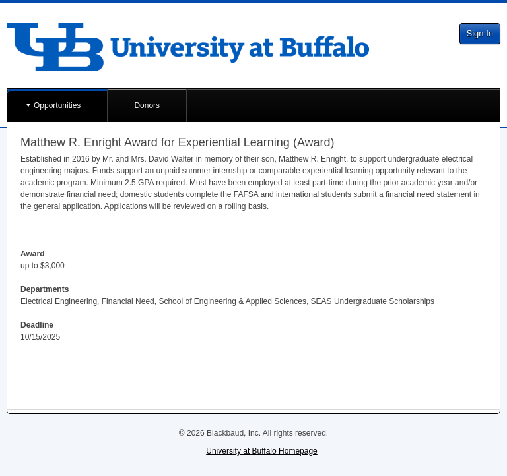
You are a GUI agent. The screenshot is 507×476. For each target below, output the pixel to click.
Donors (147, 105)
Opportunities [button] (57, 105)
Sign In (480, 33)
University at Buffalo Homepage (262, 451)
